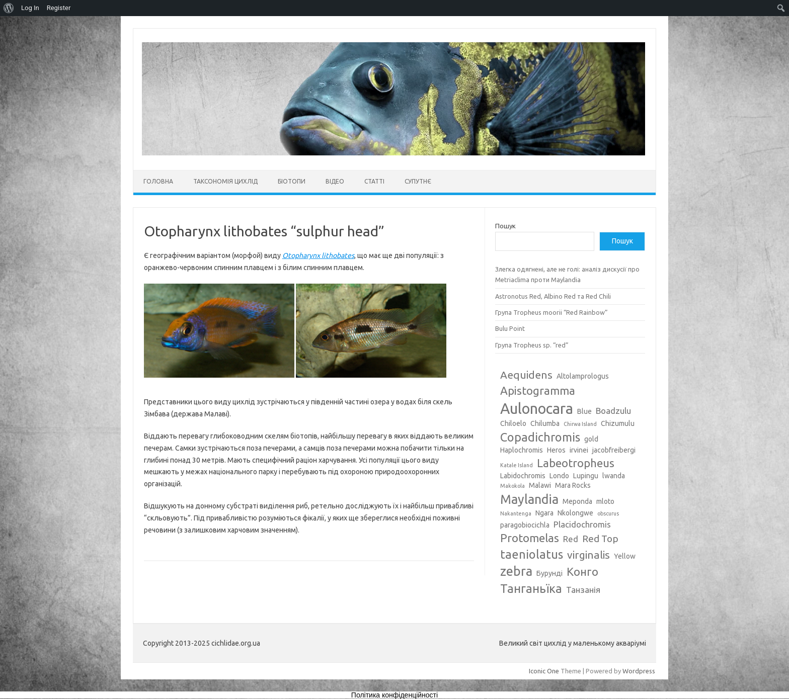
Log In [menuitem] (30, 8)
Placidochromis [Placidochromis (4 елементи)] (582, 524)
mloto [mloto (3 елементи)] (605, 501)
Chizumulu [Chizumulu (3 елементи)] (618, 423)
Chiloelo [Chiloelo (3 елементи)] (513, 423)
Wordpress (638, 670)
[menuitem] (9, 8)
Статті (374, 181)
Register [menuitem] (59, 8)
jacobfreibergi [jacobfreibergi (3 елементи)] (614, 450)
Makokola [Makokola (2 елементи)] (512, 486)
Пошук (505, 225)
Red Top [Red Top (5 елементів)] (600, 538)
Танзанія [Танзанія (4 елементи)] (583, 589)
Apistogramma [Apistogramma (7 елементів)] (537, 390)
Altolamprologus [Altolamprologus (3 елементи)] (583, 376)
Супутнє (418, 181)
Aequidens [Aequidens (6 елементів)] (526, 375)
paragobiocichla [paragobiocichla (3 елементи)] (524, 525)
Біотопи (291, 181)
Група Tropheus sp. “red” (532, 344)
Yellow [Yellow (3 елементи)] (625, 556)
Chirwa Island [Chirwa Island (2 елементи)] (580, 424)
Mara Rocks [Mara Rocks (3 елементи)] (573, 485)
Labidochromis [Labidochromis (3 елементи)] (522, 476)
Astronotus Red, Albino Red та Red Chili (553, 296)
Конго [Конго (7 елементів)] (582, 571)
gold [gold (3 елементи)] (591, 439)
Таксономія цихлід (225, 181)
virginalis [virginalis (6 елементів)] (588, 555)
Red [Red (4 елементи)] (570, 539)
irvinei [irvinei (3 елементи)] (579, 450)
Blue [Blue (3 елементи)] (584, 411)
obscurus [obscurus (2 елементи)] (608, 513)
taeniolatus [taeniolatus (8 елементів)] (531, 554)
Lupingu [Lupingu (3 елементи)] (585, 476)
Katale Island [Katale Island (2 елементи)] (516, 465)
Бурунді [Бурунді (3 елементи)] (549, 573)
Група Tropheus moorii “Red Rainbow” (551, 312)
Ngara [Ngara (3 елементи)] (544, 513)
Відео (335, 181)
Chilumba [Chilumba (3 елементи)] (545, 423)
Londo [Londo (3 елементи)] (559, 476)
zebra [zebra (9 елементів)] (516, 571)
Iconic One (544, 670)
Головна (158, 181)
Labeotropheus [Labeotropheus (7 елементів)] (575, 463)
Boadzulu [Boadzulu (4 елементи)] (613, 410)
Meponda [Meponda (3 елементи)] (577, 501)
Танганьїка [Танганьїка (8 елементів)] (531, 588)
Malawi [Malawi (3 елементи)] (540, 485)
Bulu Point (510, 328)
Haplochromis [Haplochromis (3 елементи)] (521, 450)
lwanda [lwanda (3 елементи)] (613, 476)
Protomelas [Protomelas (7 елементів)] (529, 538)
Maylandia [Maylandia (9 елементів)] (529, 499)
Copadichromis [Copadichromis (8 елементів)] (540, 437)
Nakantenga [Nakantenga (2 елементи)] (515, 513)
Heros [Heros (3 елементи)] (556, 450)
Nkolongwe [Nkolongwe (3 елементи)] (575, 513)
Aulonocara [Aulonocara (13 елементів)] (536, 408)
